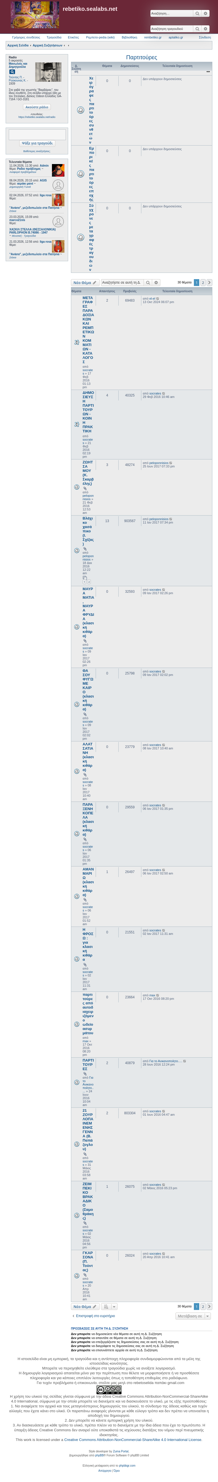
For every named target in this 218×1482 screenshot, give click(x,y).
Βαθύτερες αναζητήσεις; (36, 151)
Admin (44, 165)
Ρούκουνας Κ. (17, 80)
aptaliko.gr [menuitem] (176, 37)
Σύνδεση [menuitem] (205, 37)
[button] (209, 282)
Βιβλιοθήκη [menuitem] (129, 37)
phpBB (99, 1455)
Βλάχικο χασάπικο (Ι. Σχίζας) (88, 531)
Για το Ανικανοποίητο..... (88, 1084)
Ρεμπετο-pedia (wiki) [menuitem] (100, 37)
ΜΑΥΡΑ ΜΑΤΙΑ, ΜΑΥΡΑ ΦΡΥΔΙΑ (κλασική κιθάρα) (88, 612)
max (86, 1041)
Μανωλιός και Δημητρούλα (18, 65)
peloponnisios (88, 497)
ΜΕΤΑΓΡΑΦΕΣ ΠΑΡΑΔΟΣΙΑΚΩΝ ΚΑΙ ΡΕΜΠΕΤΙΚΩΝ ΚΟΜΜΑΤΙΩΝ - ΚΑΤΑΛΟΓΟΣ (88, 330)
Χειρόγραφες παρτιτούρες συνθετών (91, 110)
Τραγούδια (54, 37)
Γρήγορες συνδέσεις (26, 37)
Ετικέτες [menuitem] (73, 37)
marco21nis (17, 220)
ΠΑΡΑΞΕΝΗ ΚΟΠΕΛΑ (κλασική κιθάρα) (88, 819)
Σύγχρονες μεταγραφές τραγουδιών (91, 237)
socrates (155, 393)
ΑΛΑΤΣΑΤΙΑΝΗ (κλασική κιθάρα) (88, 757)
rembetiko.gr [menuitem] (153, 37)
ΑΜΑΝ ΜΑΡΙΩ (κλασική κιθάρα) (88, 882)
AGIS (43, 180)
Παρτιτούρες (141, 57)
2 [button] (203, 282)
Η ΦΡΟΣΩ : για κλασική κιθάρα (88, 944)
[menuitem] (104, 1470)
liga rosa (45, 195)
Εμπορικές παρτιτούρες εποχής (91, 174)
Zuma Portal (120, 1451)
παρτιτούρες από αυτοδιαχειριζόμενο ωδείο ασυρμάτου (88, 1013)
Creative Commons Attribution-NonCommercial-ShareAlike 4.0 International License (132, 1440)
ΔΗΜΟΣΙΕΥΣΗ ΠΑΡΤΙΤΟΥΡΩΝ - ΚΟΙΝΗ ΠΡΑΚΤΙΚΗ (88, 412)
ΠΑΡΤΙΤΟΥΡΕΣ (88, 1064)
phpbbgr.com (127, 1465)
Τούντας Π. (15, 77)
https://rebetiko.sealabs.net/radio (36, 117)
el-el (152, 298)
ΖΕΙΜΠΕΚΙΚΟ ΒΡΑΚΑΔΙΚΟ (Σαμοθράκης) (88, 1201)
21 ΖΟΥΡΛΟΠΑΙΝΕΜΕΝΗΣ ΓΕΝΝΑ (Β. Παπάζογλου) (88, 1129)
